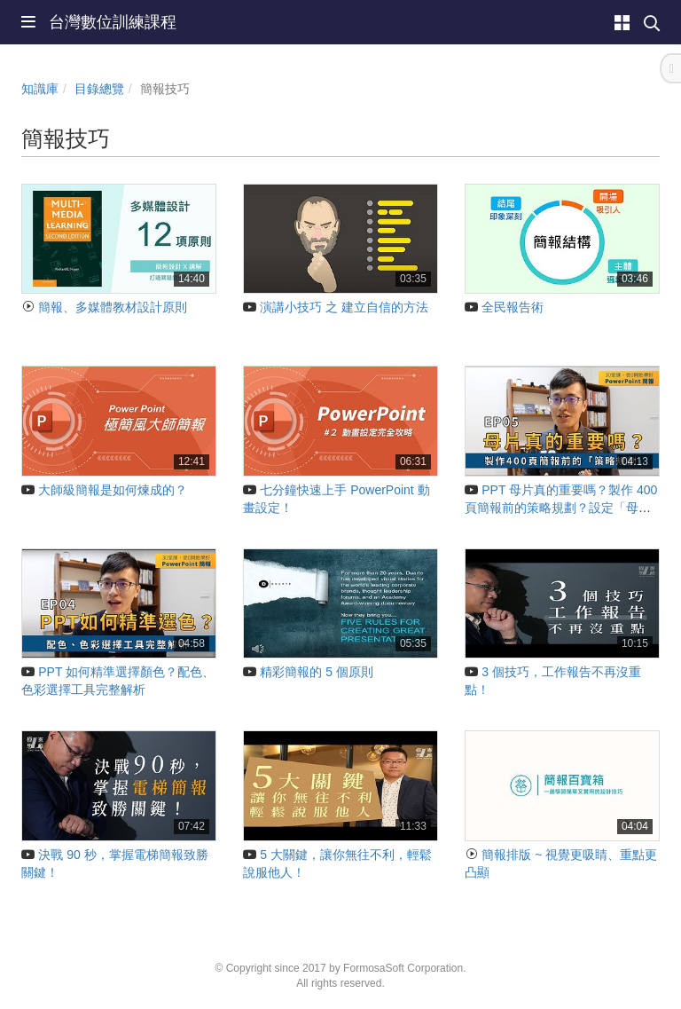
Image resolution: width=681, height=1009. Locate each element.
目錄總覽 (99, 89)
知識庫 (40, 89)
